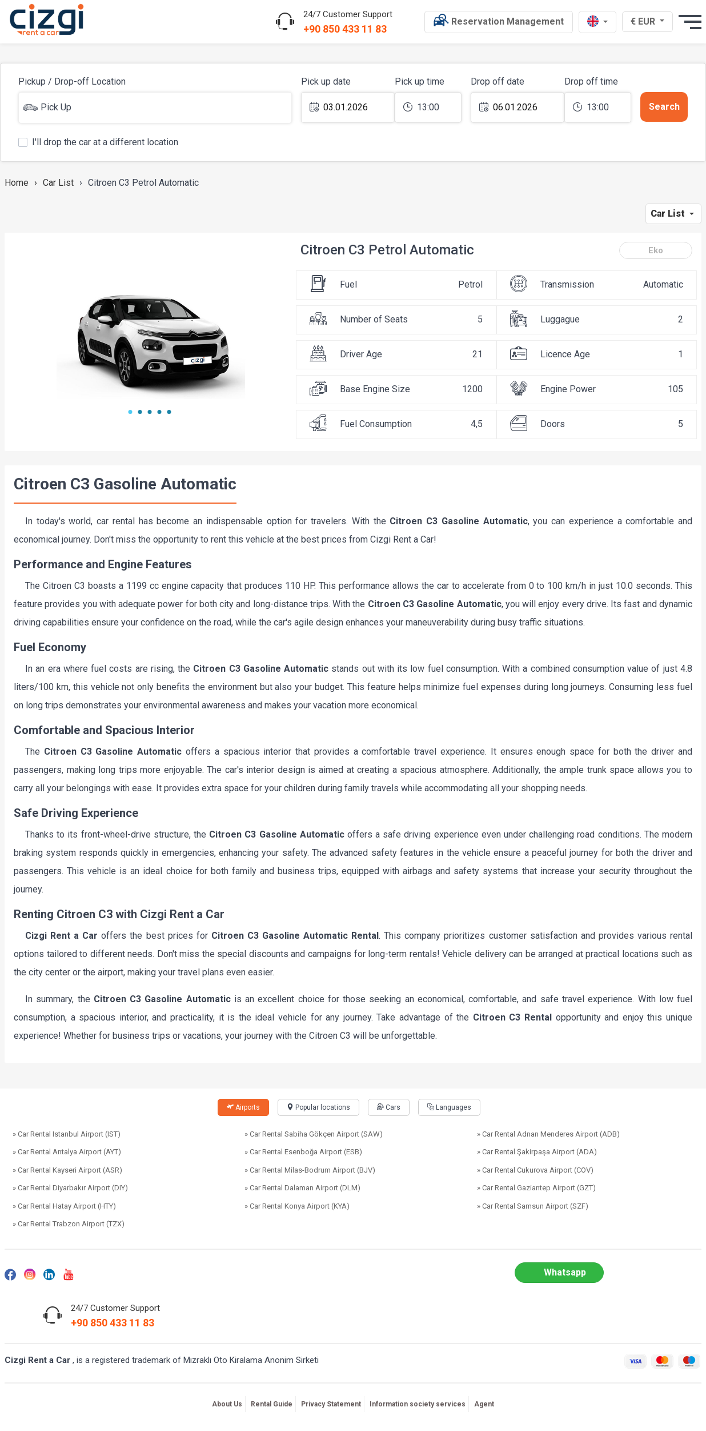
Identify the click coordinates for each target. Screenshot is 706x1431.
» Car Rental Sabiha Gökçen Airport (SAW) (313, 1134)
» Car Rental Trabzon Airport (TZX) (69, 1223)
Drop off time (591, 81)
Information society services (418, 1404)
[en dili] (597, 22)
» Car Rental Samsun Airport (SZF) (532, 1206)
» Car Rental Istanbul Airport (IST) (67, 1134)
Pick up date (326, 81)
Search (664, 106)
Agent (484, 1404)
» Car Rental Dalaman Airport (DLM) (302, 1187)
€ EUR (649, 21)
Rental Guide (271, 1404)
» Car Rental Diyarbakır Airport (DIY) (70, 1187)
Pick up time (419, 81)
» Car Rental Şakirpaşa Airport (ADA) (537, 1151)
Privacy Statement (331, 1404)
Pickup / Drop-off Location (72, 81)
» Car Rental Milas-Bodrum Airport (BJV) (309, 1170)
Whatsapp (565, 1272)
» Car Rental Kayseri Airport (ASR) (67, 1170)
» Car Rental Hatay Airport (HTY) (64, 1206)
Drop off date (497, 81)
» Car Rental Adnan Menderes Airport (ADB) (548, 1134)
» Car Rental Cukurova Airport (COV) (535, 1170)
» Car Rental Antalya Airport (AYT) (67, 1151)
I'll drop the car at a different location (98, 141)
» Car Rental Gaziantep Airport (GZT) (536, 1187)
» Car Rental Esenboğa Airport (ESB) (303, 1151)
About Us (227, 1404)
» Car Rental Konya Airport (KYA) (297, 1206)
